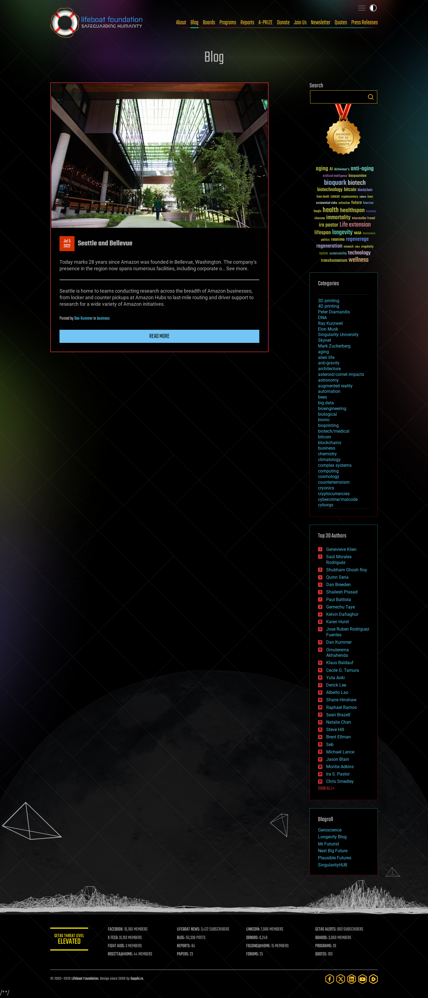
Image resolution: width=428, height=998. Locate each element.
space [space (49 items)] (323, 253)
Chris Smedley (340, 781)
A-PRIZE (265, 22)
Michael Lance (340, 752)
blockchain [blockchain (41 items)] (365, 190)
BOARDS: (322, 937)
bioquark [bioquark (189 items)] (335, 183)
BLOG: (181, 937)
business (103, 318)
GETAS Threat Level (69, 939)
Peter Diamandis (334, 311)
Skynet (324, 340)
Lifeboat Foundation (85, 979)
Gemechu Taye (340, 607)
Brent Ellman (338, 736)
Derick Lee (336, 685)
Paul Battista (338, 599)
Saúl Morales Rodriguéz (339, 559)
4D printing (328, 306)
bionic (324, 419)
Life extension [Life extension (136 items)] (355, 224)
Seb (330, 744)
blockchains (329, 442)
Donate (283, 22)
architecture (329, 368)
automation (329, 391)
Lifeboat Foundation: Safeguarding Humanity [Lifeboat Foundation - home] (96, 23)
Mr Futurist (328, 843)
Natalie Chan (338, 722)
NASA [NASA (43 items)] (357, 233)
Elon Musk (328, 329)
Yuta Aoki (335, 677)
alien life (326, 357)
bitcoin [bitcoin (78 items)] (350, 190)
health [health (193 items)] (331, 210)
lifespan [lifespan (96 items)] (322, 233)
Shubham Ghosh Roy (346, 569)
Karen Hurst (337, 621)
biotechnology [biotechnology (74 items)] (330, 190)
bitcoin (324, 436)
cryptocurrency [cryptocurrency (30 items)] (349, 197)
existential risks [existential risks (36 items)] (326, 203)
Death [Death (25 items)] (370, 196)
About (181, 22)
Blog (194, 22)
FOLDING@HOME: (258, 946)
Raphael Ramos (341, 707)
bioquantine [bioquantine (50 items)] (358, 175)
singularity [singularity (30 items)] (367, 247)
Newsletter (320, 22)
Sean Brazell (338, 714)
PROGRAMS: (324, 946)
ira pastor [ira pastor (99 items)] (328, 225)
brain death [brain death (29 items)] (323, 197)
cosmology (328, 476)
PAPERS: (183, 954)
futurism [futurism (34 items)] (368, 203)
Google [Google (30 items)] (317, 211)
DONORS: (252, 937)
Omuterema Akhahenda (337, 652)
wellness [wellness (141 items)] (358, 260)
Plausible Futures (334, 857)
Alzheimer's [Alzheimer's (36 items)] (341, 170)
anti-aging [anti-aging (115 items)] (362, 168)
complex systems (335, 465)
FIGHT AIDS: (116, 946)
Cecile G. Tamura (342, 670)
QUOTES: (321, 954)
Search (370, 96)
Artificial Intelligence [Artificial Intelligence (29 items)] (335, 176)
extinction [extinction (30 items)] (344, 203)
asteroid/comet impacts (341, 374)
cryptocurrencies (334, 493)
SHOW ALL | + (326, 788)
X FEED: (113, 937)
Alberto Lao (337, 692)
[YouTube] (362, 979)
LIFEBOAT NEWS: (188, 929)
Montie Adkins (340, 766)
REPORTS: (184, 946)
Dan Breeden (338, 584)
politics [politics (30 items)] (325, 240)
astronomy (328, 380)
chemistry (327, 453)
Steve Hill (335, 729)
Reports (247, 22)
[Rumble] (373, 979)
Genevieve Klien (341, 549)
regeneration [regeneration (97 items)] (329, 246)
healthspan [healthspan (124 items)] (352, 210)
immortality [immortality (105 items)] (338, 217)
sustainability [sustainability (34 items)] (338, 254)
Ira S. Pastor (338, 774)
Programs (227, 22)
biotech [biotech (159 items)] (357, 183)
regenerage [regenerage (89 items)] (357, 239)
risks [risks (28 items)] (357, 246)
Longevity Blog (332, 836)
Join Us (300, 22)
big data (326, 402)
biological (327, 414)
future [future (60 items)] (356, 202)
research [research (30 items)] (348, 247)
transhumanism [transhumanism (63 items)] (334, 260)
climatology (329, 459)
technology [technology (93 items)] (359, 253)
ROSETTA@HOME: (120, 954)
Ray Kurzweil (330, 323)
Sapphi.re (136, 979)
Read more (159, 336)
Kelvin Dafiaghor (342, 614)
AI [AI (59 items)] (331, 169)
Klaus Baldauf (339, 662)
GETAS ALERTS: (326, 929)
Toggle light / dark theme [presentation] (373, 7)
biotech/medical (333, 431)
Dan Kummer (83, 318)
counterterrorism (334, 482)
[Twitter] (340, 979)
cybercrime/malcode (338, 499)
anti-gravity (329, 363)
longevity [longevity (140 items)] (342, 232)
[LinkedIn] (351, 979)
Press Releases (364, 22)
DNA (322, 317)
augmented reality (335, 385)
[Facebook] (329, 979)
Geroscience (329, 830)
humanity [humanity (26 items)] (371, 211)
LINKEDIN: (253, 929)
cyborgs (325, 504)
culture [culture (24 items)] (362, 196)
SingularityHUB (332, 865)
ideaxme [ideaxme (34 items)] (319, 219)
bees (322, 397)
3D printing (328, 300)
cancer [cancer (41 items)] (335, 197)
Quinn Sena (337, 577)
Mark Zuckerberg (334, 346)
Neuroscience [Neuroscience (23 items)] (369, 233)
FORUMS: (252, 954)
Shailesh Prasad (342, 592)
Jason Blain (337, 759)
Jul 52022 (67, 244)
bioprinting (328, 425)
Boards (209, 22)
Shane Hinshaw (341, 699)
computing (328, 471)
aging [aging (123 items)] (322, 168)
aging (323, 351)
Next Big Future (332, 850)
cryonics (326, 488)
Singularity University (338, 334)
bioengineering (332, 408)
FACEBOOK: (116, 929)
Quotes (341, 22)
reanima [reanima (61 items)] (337, 239)
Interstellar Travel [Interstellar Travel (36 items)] (363, 218)
